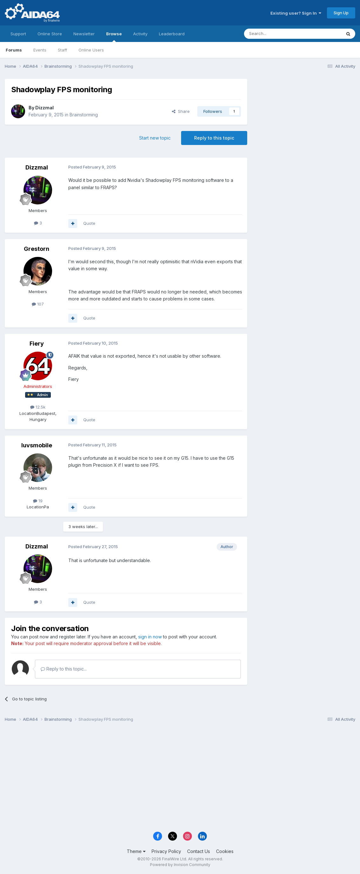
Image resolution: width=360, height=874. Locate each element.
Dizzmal (44, 107)
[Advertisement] (304, 121)
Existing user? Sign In (295, 13)
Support (18, 33)
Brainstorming (84, 114)
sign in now (150, 636)
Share (181, 111)
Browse (114, 36)
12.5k (37, 406)
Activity (140, 33)
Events (39, 49)
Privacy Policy (166, 851)
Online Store (49, 33)
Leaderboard (172, 33)
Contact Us (198, 851)
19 (38, 500)
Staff (62, 49)
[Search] (276, 34)
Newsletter (84, 33)
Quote (89, 223)
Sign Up (341, 12)
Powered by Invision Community (180, 864)
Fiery (37, 343)
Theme (136, 851)
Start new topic (155, 138)
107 (38, 303)
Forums (14, 49)
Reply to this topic (214, 138)
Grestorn (36, 248)
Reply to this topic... (64, 668)
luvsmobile (36, 445)
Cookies (225, 851)
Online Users (91, 49)
